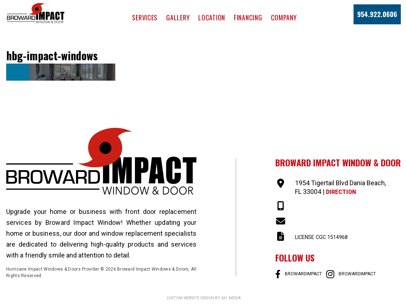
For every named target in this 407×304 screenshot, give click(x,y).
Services (144, 17)
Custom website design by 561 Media (203, 297)
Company (284, 17)
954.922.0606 (377, 14)
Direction (343, 191)
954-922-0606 (315, 206)
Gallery (177, 17)
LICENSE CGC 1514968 (328, 236)
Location (211, 17)
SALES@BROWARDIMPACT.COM (341, 221)
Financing (248, 17)
